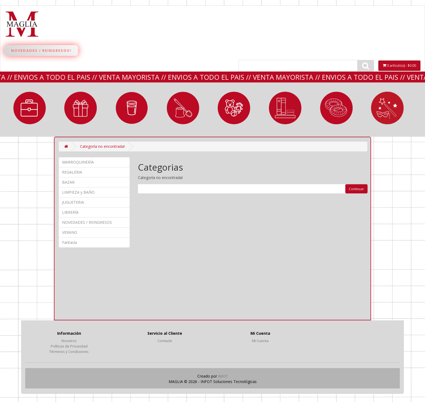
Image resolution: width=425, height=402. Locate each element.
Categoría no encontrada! (102, 146)
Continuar (356, 189)
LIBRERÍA (285, 108)
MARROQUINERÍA (29, 108)
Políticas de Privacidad (69, 346)
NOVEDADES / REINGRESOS (87, 222)
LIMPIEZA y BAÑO (183, 108)
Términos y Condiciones (69, 351)
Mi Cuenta (260, 340)
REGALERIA (80, 108)
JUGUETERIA (234, 108)
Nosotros (69, 340)
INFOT (223, 376)
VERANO (336, 108)
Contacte (164, 340)
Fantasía (387, 108)
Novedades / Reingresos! (41, 50)
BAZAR (131, 108)
